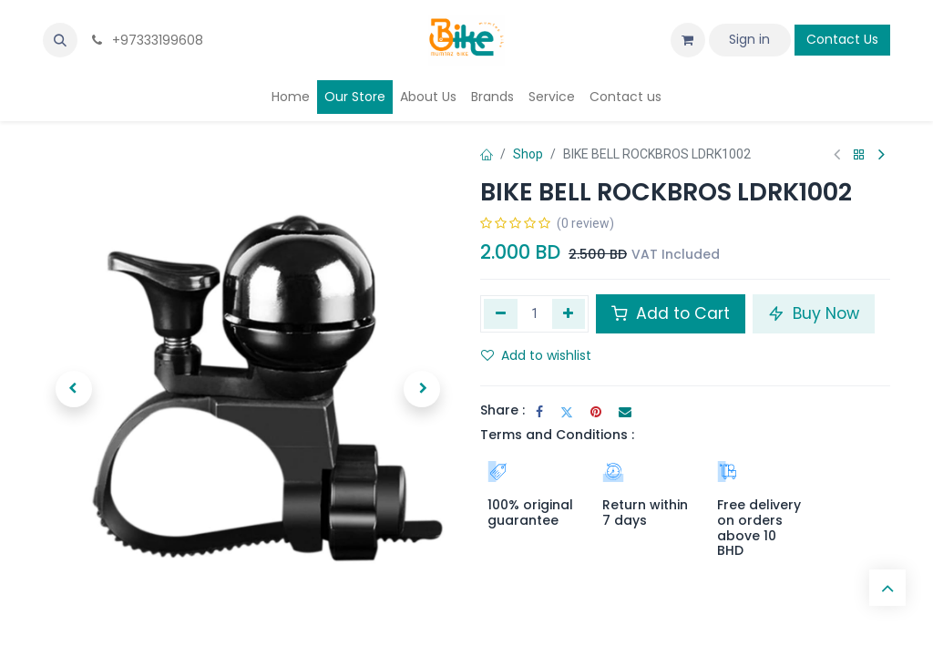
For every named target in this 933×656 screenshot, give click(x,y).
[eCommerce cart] (688, 40)
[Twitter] (566, 411)
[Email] (625, 411)
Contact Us (842, 39)
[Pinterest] (595, 411)
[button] (60, 40)
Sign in (749, 39)
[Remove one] (501, 313)
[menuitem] (290, 97)
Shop (528, 154)
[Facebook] (539, 411)
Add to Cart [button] (670, 313)
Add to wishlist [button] (536, 355)
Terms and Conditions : (557, 434)
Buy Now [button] (813, 313)
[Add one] (569, 313)
